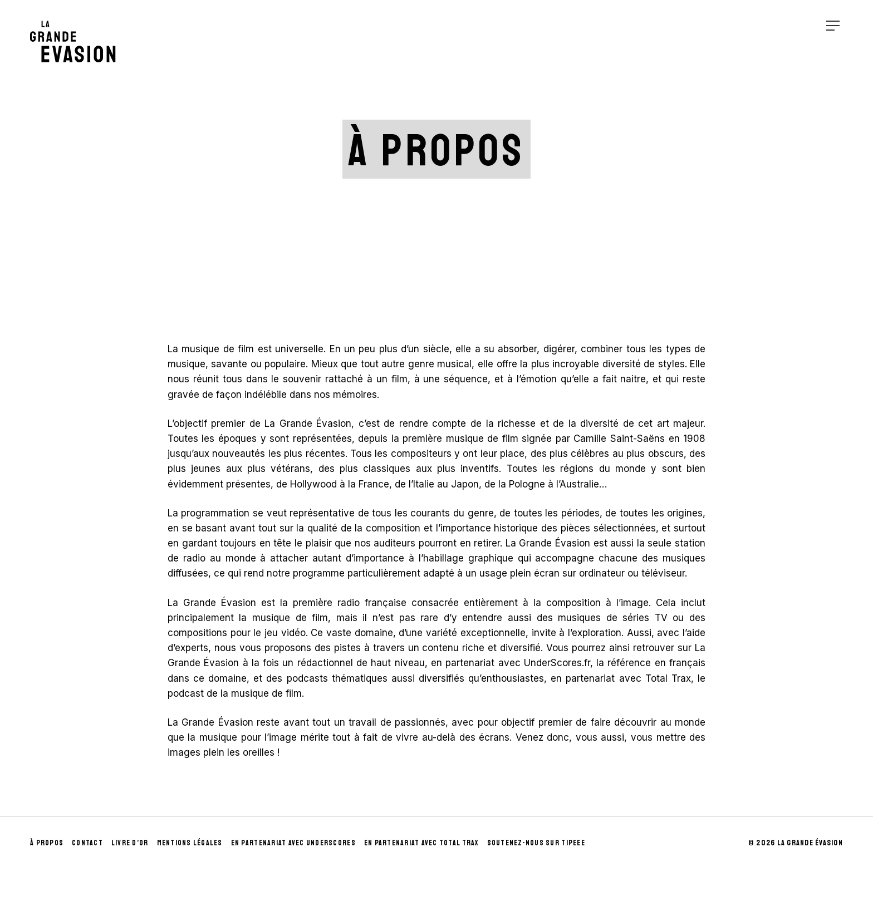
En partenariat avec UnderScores (293, 843)
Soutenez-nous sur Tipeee (536, 843)
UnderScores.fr (557, 662)
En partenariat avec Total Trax (421, 843)
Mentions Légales (190, 843)
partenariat (469, 662)
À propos (46, 843)
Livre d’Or (130, 843)
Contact (87, 843)
